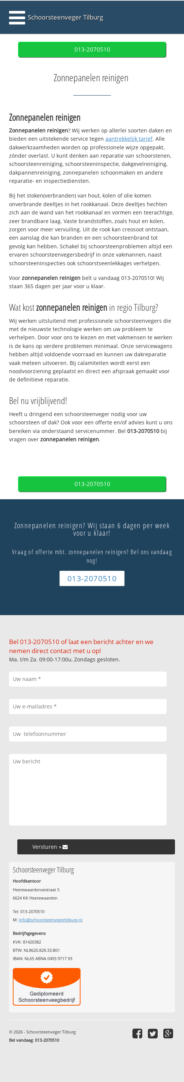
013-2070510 (92, 49)
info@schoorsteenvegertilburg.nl (50, 919)
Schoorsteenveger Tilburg (65, 17)
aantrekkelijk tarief (128, 138)
